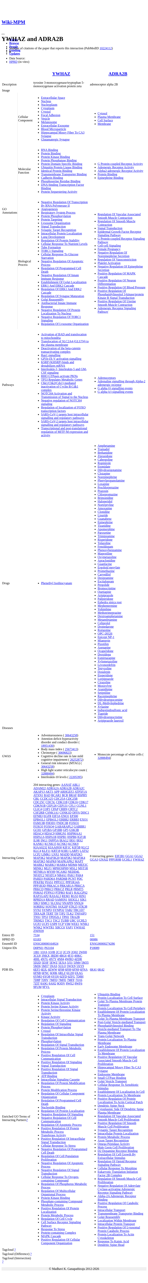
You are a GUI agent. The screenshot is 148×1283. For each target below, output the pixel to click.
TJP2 (62, 913)
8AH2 (52, 983)
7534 (36, 935)
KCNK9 (73, 844)
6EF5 (36, 969)
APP (57, 791)
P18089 (94, 948)
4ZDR (78, 959)
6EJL (44, 969)
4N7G (44, 959)
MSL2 (73, 868)
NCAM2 (61, 871)
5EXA (62, 962)
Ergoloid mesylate (109, 567)
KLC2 (85, 847)
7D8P (36, 980)
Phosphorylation (51, 1041)
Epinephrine (105, 522)
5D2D (37, 962)
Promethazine (106, 571)
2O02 (74, 952)
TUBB (65, 920)
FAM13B (39, 823)
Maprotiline (105, 553)
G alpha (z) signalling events (115, 391)
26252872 (76, 759)
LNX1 (55, 854)
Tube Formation (51, 247)
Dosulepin (104, 671)
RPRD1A (39, 899)
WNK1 (84, 924)
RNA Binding (49, 150)
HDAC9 (49, 833)
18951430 (47, 745)
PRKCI (48, 889)
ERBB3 (74, 819)
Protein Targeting (51, 219)
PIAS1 (49, 882)
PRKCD (38, 889)
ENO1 (65, 816)
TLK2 (70, 913)
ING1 (44, 840)
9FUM (37, 987)
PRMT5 (78, 889)
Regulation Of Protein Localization (62, 1111)
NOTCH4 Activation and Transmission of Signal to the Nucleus (64, 395)
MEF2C (83, 864)
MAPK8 (51, 861)
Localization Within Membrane (117, 1220)
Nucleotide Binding (53, 1107)
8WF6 (78, 983)
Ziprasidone (105, 456)
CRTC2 (73, 809)
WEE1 (75, 924)
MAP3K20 (53, 857)
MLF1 (48, 868)
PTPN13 (49, 892)
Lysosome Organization (55, 223)
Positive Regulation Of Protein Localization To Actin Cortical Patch (120, 1100)
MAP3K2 (39, 857)
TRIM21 (38, 920)
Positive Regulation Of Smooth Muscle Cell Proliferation (117, 1124)
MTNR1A (39, 871)
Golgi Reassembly (52, 299)
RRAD (50, 899)
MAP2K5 (76, 854)
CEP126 (51, 805)
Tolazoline (104, 543)
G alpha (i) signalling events (115, 388)
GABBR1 (80, 826)
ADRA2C (78, 788)
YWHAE (79, 927)
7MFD (53, 980)
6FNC (45, 973)
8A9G (44, 983)
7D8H (79, 976)
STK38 (82, 906)
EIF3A (56, 816)
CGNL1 (82, 805)
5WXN (71, 966)
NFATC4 (50, 875)
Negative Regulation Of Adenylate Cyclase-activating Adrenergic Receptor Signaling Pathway (119, 1189)
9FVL (46, 987)
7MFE (62, 980)
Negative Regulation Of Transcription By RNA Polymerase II (64, 203)
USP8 (53, 924)
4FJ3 (70, 955)
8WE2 (70, 983)
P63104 (49, 948)
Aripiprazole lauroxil (111, 720)
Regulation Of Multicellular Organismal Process (58, 1192)
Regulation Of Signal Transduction (62, 1044)
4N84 (60, 959)
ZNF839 (38, 931)
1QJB (51, 952)
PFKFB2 (38, 882)
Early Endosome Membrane (115, 1046)
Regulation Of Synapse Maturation (62, 296)
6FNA (83, 969)
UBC (73, 920)
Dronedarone (106, 626)
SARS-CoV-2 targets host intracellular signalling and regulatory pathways (64, 423)
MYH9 (51, 871)
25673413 (71, 749)
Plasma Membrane (109, 116)
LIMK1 (46, 854)
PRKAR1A (67, 885)
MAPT (79, 861)
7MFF (71, 980)
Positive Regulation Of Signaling (61, 1062)
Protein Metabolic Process (57, 1215)
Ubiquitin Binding (109, 994)
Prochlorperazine (108, 487)
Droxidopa (104, 654)
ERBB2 (64, 819)
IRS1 (72, 840)
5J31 (70, 962)
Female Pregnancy (109, 249)
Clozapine (104, 473)
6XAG (79, 973)
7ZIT (36, 983)
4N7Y (52, 959)
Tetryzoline (105, 668)
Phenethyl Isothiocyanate (56, 583)
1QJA (43, 952)
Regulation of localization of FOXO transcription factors (63, 409)
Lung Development (53, 237)
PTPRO (60, 892)
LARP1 (74, 850)
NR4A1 (62, 875)
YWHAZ (61, 73)
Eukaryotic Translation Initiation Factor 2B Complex (118, 1173)
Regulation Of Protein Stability (60, 240)
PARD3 (38, 878)
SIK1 (83, 899)
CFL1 (72, 805)
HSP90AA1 (74, 833)
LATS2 (84, 850)
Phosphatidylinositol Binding (116, 1025)
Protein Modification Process (59, 1090)
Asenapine (104, 647)
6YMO (37, 976)
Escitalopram (106, 581)
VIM (67, 924)
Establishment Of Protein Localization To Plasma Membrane (121, 1013)
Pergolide (103, 585)
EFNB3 (38, 816)
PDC (80, 878)
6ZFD (63, 976)
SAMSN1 (61, 899)
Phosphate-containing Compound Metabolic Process (61, 1203)
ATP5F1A (81, 791)
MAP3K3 (66, 857)
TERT (50, 913)
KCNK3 (62, 844)
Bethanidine (105, 452)
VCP (61, 924)
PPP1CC (59, 882)
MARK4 (61, 864)
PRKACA (53, 885)
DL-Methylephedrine (111, 703)
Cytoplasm (47, 108)
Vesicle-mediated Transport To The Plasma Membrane (119, 1030)
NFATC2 (39, 875)
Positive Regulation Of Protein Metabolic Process (60, 1130)
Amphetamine (106, 445)
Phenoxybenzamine (110, 550)
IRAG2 (63, 840)
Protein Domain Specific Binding (61, 163)
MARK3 (50, 864)
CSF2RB (39, 812)
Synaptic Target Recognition (58, 230)
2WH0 (83, 952)
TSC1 (48, 920)
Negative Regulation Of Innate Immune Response (60, 277)
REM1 (66, 896)
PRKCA (79, 885)
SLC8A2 (55, 903)
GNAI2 (103, 859)
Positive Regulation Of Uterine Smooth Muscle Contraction (117, 303)
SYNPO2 (58, 910)
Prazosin (103, 491)
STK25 (73, 906)
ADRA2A (52, 788)
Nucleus (46, 101)
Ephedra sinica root (110, 602)
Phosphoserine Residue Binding (60, 181)
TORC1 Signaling (52, 250)
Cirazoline (104, 682)
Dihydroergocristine (110, 717)
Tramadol (104, 449)
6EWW (52, 969)
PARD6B (61, 878)
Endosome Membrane (111, 1074)
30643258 (71, 735)
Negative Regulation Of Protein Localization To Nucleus (60, 311)
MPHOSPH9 (60, 868)
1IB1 (36, 952)
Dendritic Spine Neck (111, 1105)
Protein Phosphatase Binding (59, 160)
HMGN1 (61, 833)
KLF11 (46, 850)
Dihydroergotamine (110, 470)
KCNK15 (50, 844)
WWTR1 (48, 927)
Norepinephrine (107, 477)
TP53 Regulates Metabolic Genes (61, 379)
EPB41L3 (52, 819)
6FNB (37, 973)
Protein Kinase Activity (55, 1003)
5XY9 (80, 966)
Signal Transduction (53, 226)
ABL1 (76, 784)
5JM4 (76, 962)
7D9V (45, 980)
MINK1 (38, 868)
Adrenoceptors (107, 377)
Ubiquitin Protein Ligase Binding (61, 167)
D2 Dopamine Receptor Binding (118, 1151)
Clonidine (104, 511)
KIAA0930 (55, 847)
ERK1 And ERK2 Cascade (57, 285)
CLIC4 (37, 809)
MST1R (83, 868)
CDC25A (59, 798)
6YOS (55, 976)
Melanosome (49, 122)
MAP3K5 (39, 861)
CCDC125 (46, 798)
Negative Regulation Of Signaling (62, 1114)
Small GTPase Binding (112, 1077)
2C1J (59, 952)
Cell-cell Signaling (109, 245)
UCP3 (45, 924)
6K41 (93, 969)
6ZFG (71, 976)
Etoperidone (105, 675)
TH (56, 913)
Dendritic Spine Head (111, 1244)
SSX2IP (63, 906)
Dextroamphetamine (110, 616)
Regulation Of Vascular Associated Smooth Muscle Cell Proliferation (119, 1117)
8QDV (61, 983)
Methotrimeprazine (109, 612)
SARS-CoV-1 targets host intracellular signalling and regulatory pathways (64, 416)
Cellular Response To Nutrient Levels (64, 244)
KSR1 (65, 850)
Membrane (104, 123)
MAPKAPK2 (65, 861)
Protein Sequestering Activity (59, 191)
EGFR (47, 816)
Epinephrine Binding (111, 177)
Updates (14, 53)
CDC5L (50, 802)
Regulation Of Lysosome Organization (65, 324)
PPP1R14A (73, 882)
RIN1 (82, 896)
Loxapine (103, 484)
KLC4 (37, 850)
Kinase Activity (50, 1017)
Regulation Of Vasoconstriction (117, 259)
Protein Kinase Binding (55, 157)
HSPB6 (72, 837)
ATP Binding (49, 1076)
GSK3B (74, 830)
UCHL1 (127, 859)
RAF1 (69, 892)
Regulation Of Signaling (56, 1024)
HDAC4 (38, 833)
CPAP (54, 809)
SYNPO (47, 910)
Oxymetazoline (107, 557)
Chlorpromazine (108, 494)
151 (92, 935)
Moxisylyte (105, 685)
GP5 (65, 830)
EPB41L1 (39, 819)
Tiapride (103, 713)
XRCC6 (60, 927)
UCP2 (37, 924)
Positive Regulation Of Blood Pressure (121, 287)
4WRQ (69, 959)
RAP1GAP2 (41, 896)
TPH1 (65, 917)
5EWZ (53, 962)
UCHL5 (82, 920)
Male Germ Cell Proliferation (116, 1147)
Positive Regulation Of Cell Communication (58, 1057)
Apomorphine (106, 529)
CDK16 (73, 802)
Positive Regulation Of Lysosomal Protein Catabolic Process (119, 1229)
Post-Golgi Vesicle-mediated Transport (122, 1022)
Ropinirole (104, 463)
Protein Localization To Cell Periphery (121, 1008)
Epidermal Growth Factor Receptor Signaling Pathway (119, 233)
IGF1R (81, 837)
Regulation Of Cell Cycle (56, 1218)
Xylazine (103, 706)
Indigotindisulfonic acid (112, 710)
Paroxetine (104, 532)
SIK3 (36, 903)
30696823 (64, 752)
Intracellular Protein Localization (61, 233)
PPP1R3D (39, 885)
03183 (37, 939)
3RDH (54, 955)
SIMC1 (45, 903)
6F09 (68, 969)
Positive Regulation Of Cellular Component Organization (60, 1241)
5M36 (37, 966)
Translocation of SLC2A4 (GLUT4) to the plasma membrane (65, 343)
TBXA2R (39, 913)
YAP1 (69, 927)
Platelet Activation (109, 263)
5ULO (62, 966)
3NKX (45, 955)
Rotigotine (104, 630)
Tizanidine (104, 525)
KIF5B (76, 847)
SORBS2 (39, 906)
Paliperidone (105, 598)
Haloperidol (105, 501)
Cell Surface (105, 120)
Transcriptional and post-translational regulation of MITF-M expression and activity (64, 432)
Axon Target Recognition (113, 1140)
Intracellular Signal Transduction (61, 999)
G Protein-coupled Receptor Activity (120, 163)
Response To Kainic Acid (113, 1241)
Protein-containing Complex (58, 1232)
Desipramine (106, 578)
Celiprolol (104, 623)
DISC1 (85, 812)
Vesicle (45, 118)
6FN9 (75, 969)
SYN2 (37, 910)
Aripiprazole (105, 595)
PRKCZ (59, 889)
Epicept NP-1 (106, 637)
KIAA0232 (40, 847)
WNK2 (37, 927)
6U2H (70, 973)
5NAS (53, 966)
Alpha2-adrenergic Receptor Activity (120, 170)
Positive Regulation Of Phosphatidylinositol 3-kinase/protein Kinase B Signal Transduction (121, 294)
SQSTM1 (51, 906)
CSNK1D (65, 812)
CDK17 (83, 802)
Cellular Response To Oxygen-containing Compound (60, 1178)
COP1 (46, 809)
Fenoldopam (105, 546)
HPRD (13, 61)
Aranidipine (105, 689)
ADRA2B (117, 73)
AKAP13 (39, 791)
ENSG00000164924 (45, 943)
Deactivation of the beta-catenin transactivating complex (61, 350)
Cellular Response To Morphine (117, 1168)
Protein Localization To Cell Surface (120, 997)
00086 (94, 939)
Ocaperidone (106, 651)
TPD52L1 (55, 917)
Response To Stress (53, 1229)
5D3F (45, 962)
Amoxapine (105, 508)
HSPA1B (50, 837)
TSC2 (56, 920)
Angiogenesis (49, 209)
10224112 (106, 48)
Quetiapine (104, 591)
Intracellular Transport (111, 1210)
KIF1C (67, 847)
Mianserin (104, 640)
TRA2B (75, 917)
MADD (65, 854)
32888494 (47, 773)
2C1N (66, 952)
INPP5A (53, 840)
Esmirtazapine (106, 658)
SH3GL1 (73, 899)
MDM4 (72, 864)
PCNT (72, 878)
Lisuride (103, 515)
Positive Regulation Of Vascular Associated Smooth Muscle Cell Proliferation (117, 1060)
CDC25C (39, 802)
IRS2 (79, 840)
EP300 (74, 816)
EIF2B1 (120, 856)
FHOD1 (51, 823)
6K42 (101, 969)
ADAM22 (39, 788)
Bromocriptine (107, 588)
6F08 (61, 969)
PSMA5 (38, 892)
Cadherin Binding (52, 177)
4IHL (36, 959)
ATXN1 (38, 795)
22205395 (75, 777)
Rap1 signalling (51, 355)
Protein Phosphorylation (56, 216)
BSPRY (82, 795)
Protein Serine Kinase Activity (60, 1006)
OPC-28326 (105, 633)
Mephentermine (107, 605)
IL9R (36, 840)
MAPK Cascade (51, 1236)
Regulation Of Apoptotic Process (61, 1124)
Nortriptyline (106, 504)
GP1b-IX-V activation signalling (61, 358)
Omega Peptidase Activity (114, 1144)
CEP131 (62, 805)
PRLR (69, 889)
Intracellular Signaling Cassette (60, 1079)
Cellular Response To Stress (58, 1145)
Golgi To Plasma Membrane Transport (121, 1018)
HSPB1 (61, 837)
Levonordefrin (106, 665)
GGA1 (129, 856)
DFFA (76, 812)
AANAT (66, 784)
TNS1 (37, 917)
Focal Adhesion (50, 115)
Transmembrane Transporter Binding (64, 174)
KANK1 (38, 844)
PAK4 (79, 875)
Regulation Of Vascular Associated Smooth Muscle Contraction (119, 216)
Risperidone (105, 539)
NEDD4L (74, 871)
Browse (14, 43)
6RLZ (62, 973)
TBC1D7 (79, 910)
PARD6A (49, 878)
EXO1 (84, 819)
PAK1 (71, 875)
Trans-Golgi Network (111, 1036)
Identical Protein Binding (56, 170)
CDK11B (62, 802)
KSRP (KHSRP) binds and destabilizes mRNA (57, 364)
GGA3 (94, 859)
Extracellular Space (53, 97)
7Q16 (78, 980)
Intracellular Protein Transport (116, 1224)
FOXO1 (74, 823)
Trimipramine (106, 536)
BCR (65, 795)
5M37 (45, 966)
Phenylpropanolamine (111, 480)
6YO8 (46, 976)
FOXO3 (38, 826)
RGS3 (74, 896)
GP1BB (57, 830)
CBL (36, 798)
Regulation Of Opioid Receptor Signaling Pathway (117, 1163)
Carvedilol (104, 574)
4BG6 (63, 955)
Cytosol (46, 111)
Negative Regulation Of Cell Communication (59, 1119)
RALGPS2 (80, 892)
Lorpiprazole (106, 678)
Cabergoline (105, 459)
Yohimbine (104, 609)
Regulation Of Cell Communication (63, 1020)
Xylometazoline (107, 661)
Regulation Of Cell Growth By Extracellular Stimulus (117, 1156)
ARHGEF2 (67, 791)
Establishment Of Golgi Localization (64, 282)
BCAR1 (56, 795)
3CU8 (37, 955)
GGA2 (138, 856)
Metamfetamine (107, 619)
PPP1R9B (115, 859)
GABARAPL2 (64, 826)
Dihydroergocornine (110, 699)
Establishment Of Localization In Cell (121, 1091)
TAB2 (69, 910)
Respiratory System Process (58, 212)
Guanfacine (105, 564)
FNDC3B (62, 823)
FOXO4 (49, 826)
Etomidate (104, 466)
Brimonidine (105, 498)
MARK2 (38, 864)
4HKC (78, 955)
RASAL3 (55, 896)
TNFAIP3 (80, 913)
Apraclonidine (106, 560)
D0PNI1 (38, 948)
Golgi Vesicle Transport (112, 1081)
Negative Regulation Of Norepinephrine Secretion (114, 254)
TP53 (44, 917)
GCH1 (37, 830)
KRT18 (56, 850)
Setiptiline (104, 692)
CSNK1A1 (52, 812)
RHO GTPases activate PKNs (59, 376)
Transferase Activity (53, 1135)
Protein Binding (51, 153)
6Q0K (53, 973)
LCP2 (36, 854)
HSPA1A (39, 837)
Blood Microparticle (53, 129)
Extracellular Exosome (55, 125)
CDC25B (72, 798)
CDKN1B (39, 805)
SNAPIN (67, 903)
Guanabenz (105, 518)
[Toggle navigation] (3, 34)
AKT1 (49, 791)
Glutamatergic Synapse (55, 139)
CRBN (63, 809)
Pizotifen (103, 644)
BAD (47, 795)
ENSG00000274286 (102, 943)
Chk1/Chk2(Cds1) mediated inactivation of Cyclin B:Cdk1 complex (59, 386)
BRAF (73, 795)
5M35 (85, 962)
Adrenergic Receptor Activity (116, 167)
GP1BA (47, 830)
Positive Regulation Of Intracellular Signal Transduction (63, 1140)
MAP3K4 (79, 857)
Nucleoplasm (49, 104)
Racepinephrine (107, 696)
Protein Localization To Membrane (119, 1095)
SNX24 (78, 903)
